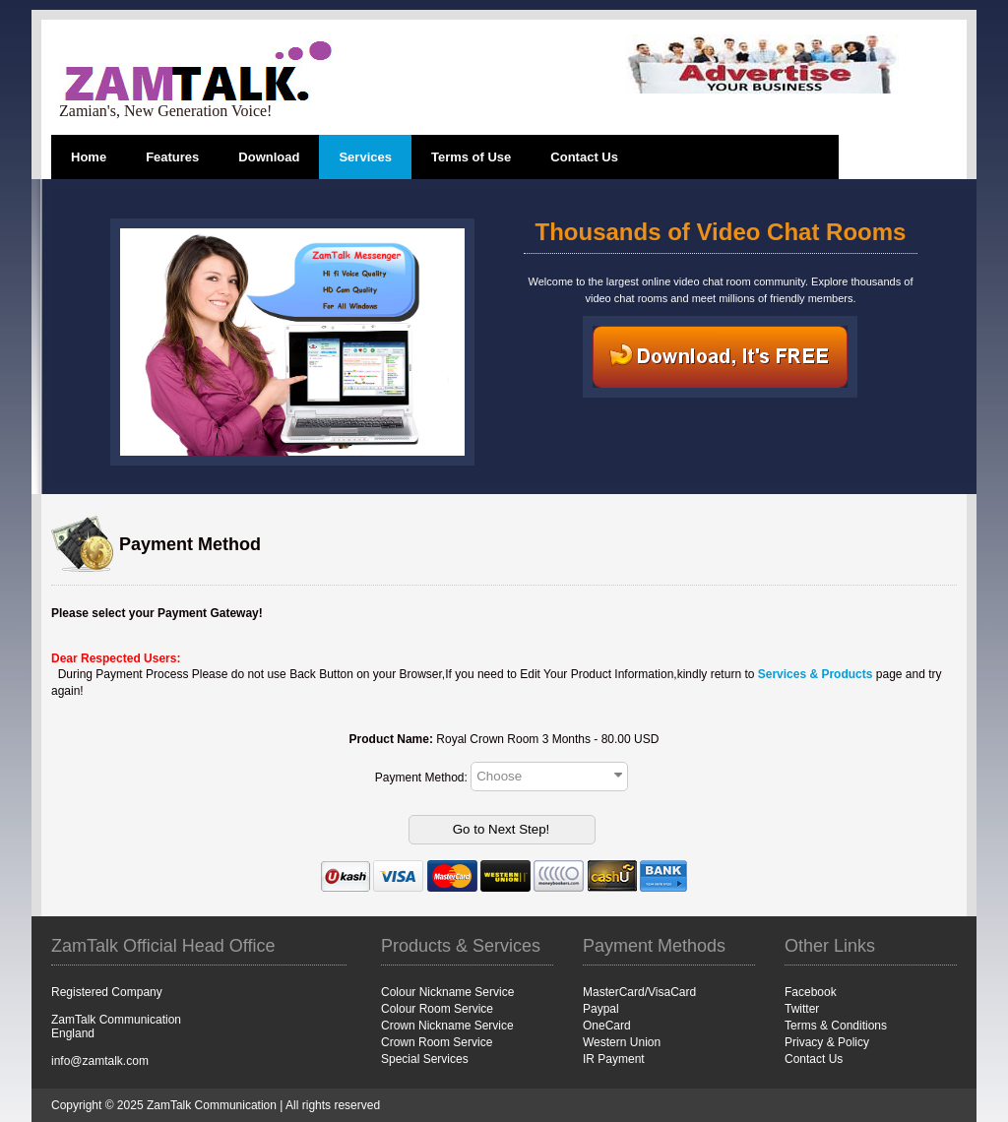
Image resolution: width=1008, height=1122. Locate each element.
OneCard (607, 1025)
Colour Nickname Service (447, 992)
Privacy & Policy (827, 1042)
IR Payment (614, 1059)
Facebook (811, 992)
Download (268, 157)
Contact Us (584, 157)
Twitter (802, 1009)
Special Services (425, 1059)
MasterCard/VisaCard (639, 992)
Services (365, 157)
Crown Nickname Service (447, 1025)
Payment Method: (423, 776)
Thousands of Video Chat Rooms (721, 231)
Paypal (601, 1009)
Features (172, 157)
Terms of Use (471, 157)
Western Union (622, 1042)
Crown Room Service (436, 1042)
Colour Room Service (437, 1009)
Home (88, 157)
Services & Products (815, 674)
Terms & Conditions (836, 1025)
